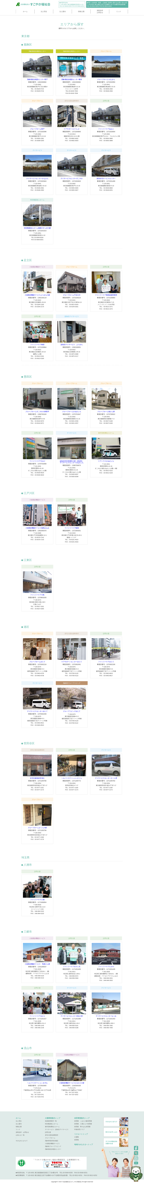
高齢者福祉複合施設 (51, 1141)
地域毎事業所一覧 (51, 1121)
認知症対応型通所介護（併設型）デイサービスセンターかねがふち (71, 462)
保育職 (76, 1140)
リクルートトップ (81, 1134)
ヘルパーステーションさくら (71, 778)
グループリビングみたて (71, 711)
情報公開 (81, 11)
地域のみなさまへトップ (83, 1144)
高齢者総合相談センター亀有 (71, 79)
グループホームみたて (37, 662)
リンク (118, 11)
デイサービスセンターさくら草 (106, 778)
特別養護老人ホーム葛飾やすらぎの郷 (37, 228)
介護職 (76, 1137)
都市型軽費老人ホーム (52, 1126)
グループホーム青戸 (37, 129)
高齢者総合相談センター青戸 (37, 79)
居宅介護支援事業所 (51, 1135)
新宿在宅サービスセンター (106, 178)
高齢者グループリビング (53, 1146)
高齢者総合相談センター (53, 1149)
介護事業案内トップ (52, 1118)
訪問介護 (48, 1132)
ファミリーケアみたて (106, 662)
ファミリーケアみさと (37, 1016)
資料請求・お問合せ (22, 1132)
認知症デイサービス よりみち (72, 344)
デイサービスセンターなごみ (106, 1016)
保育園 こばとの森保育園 (83, 1121)
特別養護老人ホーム (51, 1124)
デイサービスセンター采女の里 (72, 1016)
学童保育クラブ (79, 1129)
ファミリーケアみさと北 (71, 966)
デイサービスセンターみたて (37, 711)
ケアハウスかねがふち (106, 461)
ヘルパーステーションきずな (37, 1083)
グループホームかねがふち (71, 411)
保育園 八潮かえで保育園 (83, 1124)
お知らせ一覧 (20, 1135)
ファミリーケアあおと (106, 129)
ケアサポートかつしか (72, 129)
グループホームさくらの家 (37, 828)
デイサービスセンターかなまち (37, 178)
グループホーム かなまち (107, 79)
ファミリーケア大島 (37, 595)
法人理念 (44, 11)
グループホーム (50, 1138)
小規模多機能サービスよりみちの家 (37, 295)
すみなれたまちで (21, 1141)
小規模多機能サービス (52, 1143)
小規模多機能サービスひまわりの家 (71, 1083)
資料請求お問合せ (100, 11)
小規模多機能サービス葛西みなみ (37, 528)
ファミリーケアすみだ (37, 461)
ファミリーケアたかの (106, 966)
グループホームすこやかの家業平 (37, 411)
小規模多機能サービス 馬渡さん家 (37, 964)
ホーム (25, 11)
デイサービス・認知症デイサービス (56, 1129)
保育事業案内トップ (81, 1118)
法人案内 (62, 11)
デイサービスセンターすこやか (72, 178)
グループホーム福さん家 (106, 411)
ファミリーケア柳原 (37, 344)
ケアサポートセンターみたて (71, 662)
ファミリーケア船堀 (72, 528)
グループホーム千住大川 (71, 295)
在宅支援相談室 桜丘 (37, 778)
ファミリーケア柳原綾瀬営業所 (106, 295)
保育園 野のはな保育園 (82, 1126)
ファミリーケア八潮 (37, 899)
